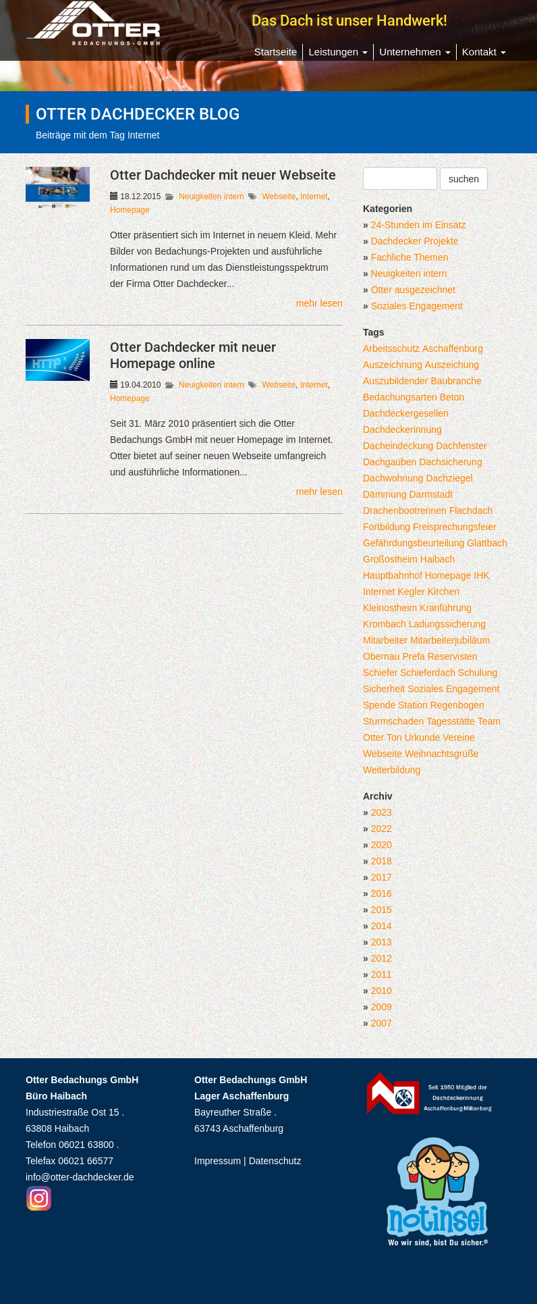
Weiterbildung (391, 769)
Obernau (381, 656)
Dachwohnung (393, 478)
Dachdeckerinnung (402, 429)
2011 (381, 974)
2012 (381, 958)
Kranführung (446, 607)
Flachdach (471, 510)
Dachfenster (461, 445)
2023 (381, 812)
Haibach (437, 559)
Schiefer (380, 672)
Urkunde (422, 737)
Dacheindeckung (398, 445)
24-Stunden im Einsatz (418, 224)
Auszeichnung (392, 364)
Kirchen (443, 591)
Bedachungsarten (400, 397)
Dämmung (385, 494)
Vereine (458, 737)
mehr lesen (319, 303)
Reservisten (453, 656)
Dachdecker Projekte (415, 241)
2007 (381, 1023)
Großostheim (390, 559)
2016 (381, 893)
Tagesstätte (450, 721)
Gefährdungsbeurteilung (413, 543)
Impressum (217, 1160)
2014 (381, 925)
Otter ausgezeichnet (413, 289)
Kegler (410, 591)
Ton (394, 737)
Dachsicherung (450, 462)
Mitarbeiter (385, 640)
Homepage (130, 210)
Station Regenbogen (441, 705)
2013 (381, 942)
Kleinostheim (390, 607)
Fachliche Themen (410, 257)
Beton (452, 397)
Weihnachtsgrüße (441, 753)
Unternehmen (414, 51)
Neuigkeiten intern (211, 196)
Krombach (384, 624)
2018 (381, 861)
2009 (381, 1006)
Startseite (276, 51)
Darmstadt (431, 494)
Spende (379, 705)
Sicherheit (384, 688)
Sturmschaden (393, 721)
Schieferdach (427, 672)
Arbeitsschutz (391, 348)
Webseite (279, 196)
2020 (381, 844)
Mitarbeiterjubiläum (450, 640)
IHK (481, 575)
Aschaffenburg (452, 348)
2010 (381, 990)
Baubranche (456, 380)
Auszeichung (452, 364)
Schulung (477, 672)
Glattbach (487, 543)
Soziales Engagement (417, 306)
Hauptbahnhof (392, 575)
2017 (381, 877)
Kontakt (484, 51)
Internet (314, 196)
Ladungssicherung (447, 624)
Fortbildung (386, 526)
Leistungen (338, 51)
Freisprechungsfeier (455, 526)
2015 (381, 909)
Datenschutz (275, 1160)
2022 (381, 828)
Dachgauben (389, 462)
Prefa (413, 656)
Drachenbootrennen (405, 510)
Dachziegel (449, 478)
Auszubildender (395, 380)
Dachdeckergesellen (406, 413)
